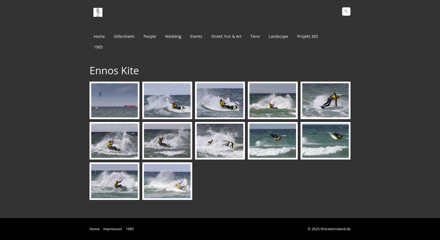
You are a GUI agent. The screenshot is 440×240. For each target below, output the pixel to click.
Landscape (278, 36)
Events (196, 36)
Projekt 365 (307, 36)
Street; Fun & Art (226, 36)
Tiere (255, 36)
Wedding (173, 36)
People (150, 36)
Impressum (112, 229)
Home (99, 36)
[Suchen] (346, 11)
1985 (98, 47)
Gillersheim (124, 36)
